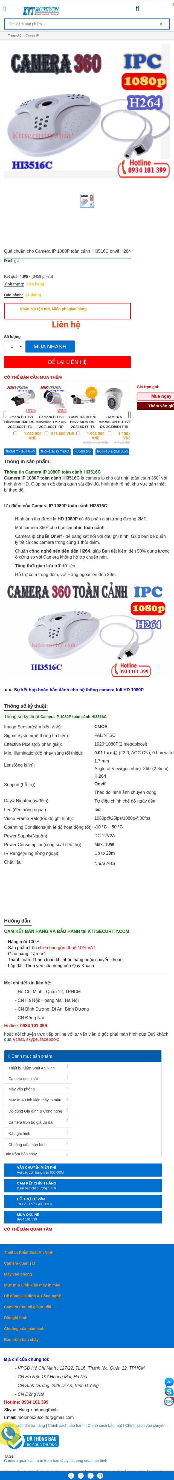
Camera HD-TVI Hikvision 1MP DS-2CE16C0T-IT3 (20, 422)
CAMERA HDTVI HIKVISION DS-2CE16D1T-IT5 (82, 422)
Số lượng (12, 336)
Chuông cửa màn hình (27, 1145)
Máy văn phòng (21, 1089)
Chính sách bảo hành (66, 1425)
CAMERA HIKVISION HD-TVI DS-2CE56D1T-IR (114, 422)
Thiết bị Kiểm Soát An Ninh (31, 1068)
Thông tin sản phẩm (20, 451)
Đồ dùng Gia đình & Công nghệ (35, 1111)
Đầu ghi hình (19, 1133)
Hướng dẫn (83, 451)
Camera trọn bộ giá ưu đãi (30, 1122)
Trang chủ (14, 35)
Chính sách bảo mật (105, 1425)
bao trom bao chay (52, 1460)
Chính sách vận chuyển (145, 1425)
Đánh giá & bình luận (112, 451)
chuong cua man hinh (89, 1460)
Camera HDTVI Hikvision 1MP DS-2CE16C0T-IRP (51, 422)
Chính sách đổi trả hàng (24, 1425)
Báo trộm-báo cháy (20, 1154)
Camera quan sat (18, 1460)
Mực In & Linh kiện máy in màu (34, 1100)
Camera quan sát (23, 1079)
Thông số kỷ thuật (54, 451)
